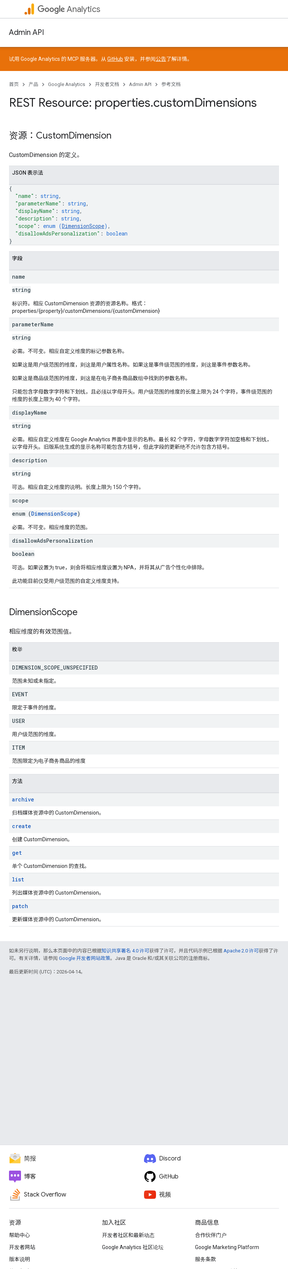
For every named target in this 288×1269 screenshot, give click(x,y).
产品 (33, 84)
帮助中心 (19, 1235)
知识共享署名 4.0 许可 (125, 951)
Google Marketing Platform (227, 1247)
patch (20, 906)
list (18, 879)
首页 (14, 84)
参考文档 (171, 84)
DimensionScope (83, 225)
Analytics (69, 9)
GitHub (115, 59)
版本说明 (19, 1259)
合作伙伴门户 (210, 1235)
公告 (161, 59)
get (17, 852)
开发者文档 (107, 84)
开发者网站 (22, 1247)
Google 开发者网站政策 (84, 958)
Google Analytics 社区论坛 (133, 1247)
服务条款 (205, 1259)
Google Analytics (66, 84)
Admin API (26, 32)
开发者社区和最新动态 (128, 1235)
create (21, 826)
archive (23, 799)
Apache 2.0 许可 (241, 951)
